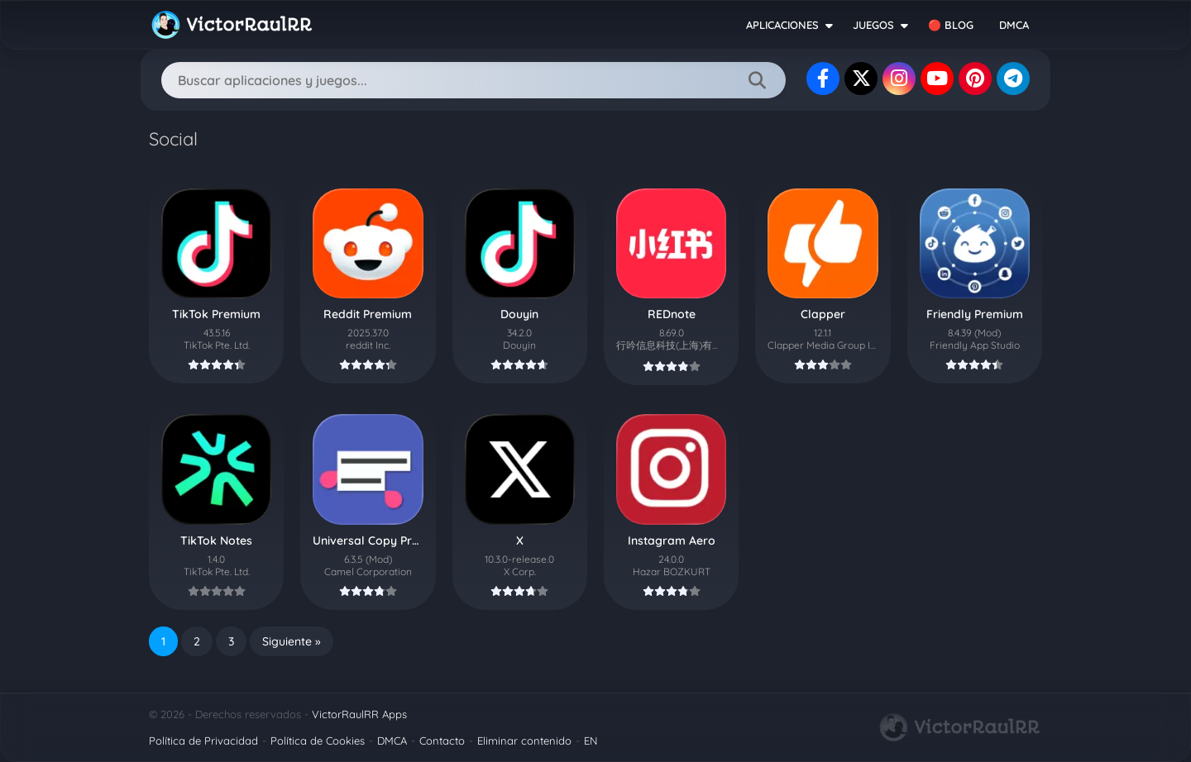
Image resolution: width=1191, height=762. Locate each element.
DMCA (1014, 24)
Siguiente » (291, 641)
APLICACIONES (782, 24)
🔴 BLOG (950, 24)
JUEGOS (873, 24)
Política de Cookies (317, 740)
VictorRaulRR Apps (359, 714)
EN (590, 740)
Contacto (442, 740)
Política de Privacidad (203, 740)
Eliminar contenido (524, 740)
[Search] (473, 80)
